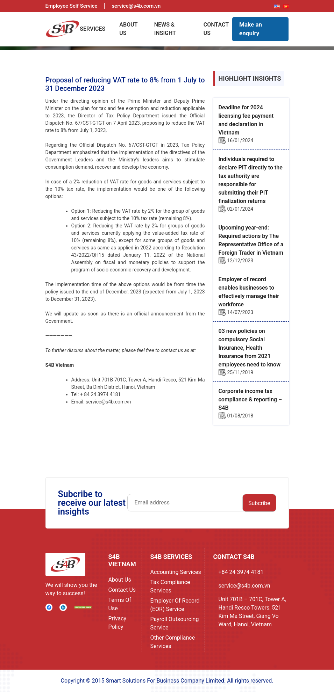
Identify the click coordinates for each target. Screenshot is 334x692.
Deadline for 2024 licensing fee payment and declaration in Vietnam (246, 120)
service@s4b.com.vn (244, 585)
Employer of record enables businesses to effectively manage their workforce (249, 292)
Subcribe (259, 503)
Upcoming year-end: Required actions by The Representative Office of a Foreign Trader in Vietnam (251, 240)
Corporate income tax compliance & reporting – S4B (250, 399)
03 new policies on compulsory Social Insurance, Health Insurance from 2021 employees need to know (249, 348)
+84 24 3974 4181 (241, 572)
